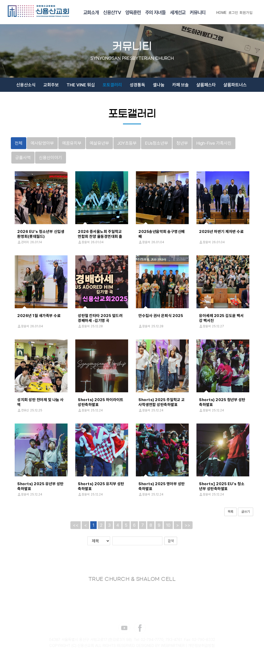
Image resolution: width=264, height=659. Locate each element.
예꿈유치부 (71, 143)
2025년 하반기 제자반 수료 (221, 231)
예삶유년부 (99, 143)
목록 (230, 512)
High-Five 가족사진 (214, 143)
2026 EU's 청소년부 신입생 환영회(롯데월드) (40, 234)
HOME (221, 13)
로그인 (233, 13)
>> (187, 524)
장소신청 (144, 100)
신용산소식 (26, 84)
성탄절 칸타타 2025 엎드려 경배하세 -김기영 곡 (100, 318)
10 (168, 524)
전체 (18, 143)
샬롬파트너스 (235, 84)
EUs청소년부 (156, 143)
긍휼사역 (23, 157)
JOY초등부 (127, 143)
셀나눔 (158, 84)
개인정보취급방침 (201, 645)
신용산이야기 (50, 157)
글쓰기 (245, 512)
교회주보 (51, 84)
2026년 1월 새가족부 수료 (39, 315)
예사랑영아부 (42, 143)
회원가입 (246, 13)
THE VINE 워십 (81, 84)
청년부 (182, 143)
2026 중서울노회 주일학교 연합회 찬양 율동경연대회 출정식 (100, 236)
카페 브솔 (180, 84)
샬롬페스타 (206, 84)
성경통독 (137, 84)
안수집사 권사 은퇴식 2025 (160, 315)
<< (75, 524)
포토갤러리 (112, 84)
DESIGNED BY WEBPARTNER (160, 645)
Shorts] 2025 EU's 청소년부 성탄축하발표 (221, 486)
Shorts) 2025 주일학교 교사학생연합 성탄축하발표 (161, 402)
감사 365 (119, 100)
